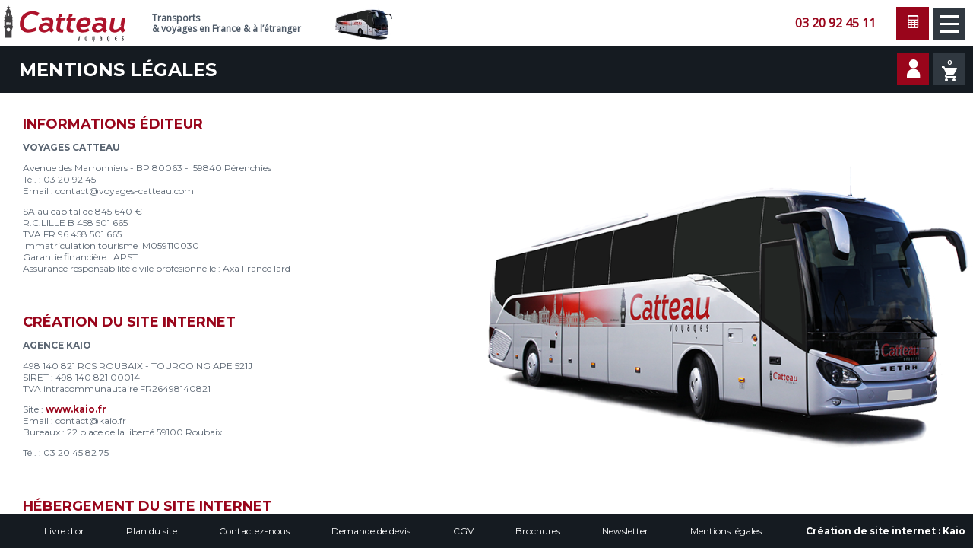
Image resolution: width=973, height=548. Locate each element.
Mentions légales (726, 531)
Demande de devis (370, 531)
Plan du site (151, 531)
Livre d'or (64, 531)
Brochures (537, 531)
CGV (463, 531)
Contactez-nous (254, 531)
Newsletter (625, 531)
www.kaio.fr (76, 409)
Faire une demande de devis (912, 23)
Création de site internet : (885, 531)
